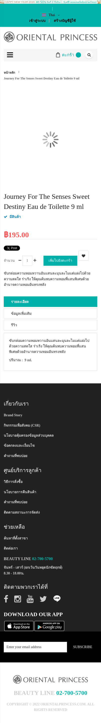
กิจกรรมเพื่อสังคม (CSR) (22, 425)
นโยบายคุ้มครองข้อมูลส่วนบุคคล (29, 435)
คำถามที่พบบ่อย (15, 456)
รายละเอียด (20, 302)
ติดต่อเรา (11, 548)
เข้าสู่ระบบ (37, 21)
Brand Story (13, 415)
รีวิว (14, 325)
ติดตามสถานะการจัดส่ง (22, 512)
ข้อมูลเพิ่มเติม (21, 313)
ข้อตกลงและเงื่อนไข (19, 445)
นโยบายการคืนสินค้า (20, 492)
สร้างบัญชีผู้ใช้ (65, 21)
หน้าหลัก (9, 72)
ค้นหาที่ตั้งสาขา (16, 538)
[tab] (50, 301)
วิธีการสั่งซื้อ (13, 482)
